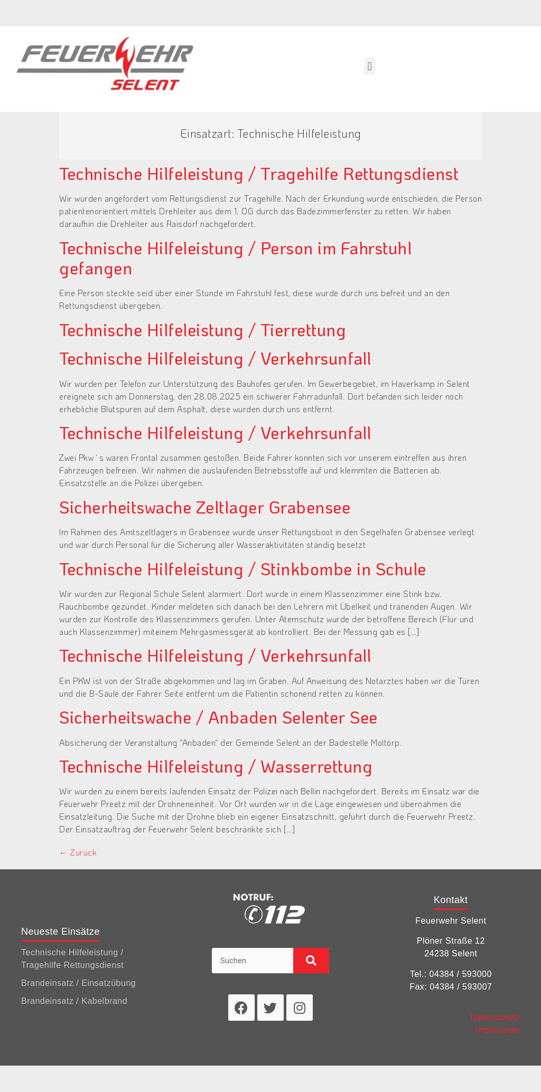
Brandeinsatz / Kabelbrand (74, 1000)
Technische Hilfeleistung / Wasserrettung (215, 766)
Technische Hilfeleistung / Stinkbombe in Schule (242, 569)
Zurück (78, 852)
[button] (370, 66)
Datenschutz (495, 1017)
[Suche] (311, 960)
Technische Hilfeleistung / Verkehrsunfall (215, 358)
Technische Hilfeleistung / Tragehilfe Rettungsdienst (259, 173)
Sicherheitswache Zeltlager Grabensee (204, 507)
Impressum (497, 1030)
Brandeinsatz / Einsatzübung (78, 983)
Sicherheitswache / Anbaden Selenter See (218, 717)
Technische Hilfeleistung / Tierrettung (202, 329)
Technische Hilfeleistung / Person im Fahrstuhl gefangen (235, 258)
